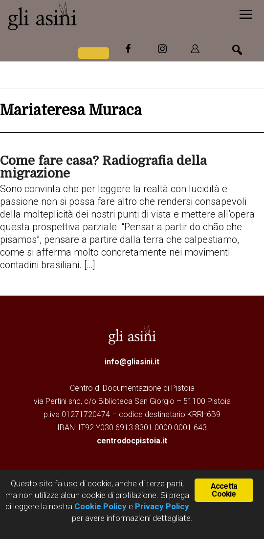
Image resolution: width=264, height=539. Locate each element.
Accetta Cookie (224, 490)
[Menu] (245, 13)
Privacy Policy (162, 506)
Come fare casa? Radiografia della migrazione (103, 167)
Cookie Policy (99, 506)
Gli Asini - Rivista (80, 16)
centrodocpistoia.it (132, 440)
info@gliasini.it (132, 361)
